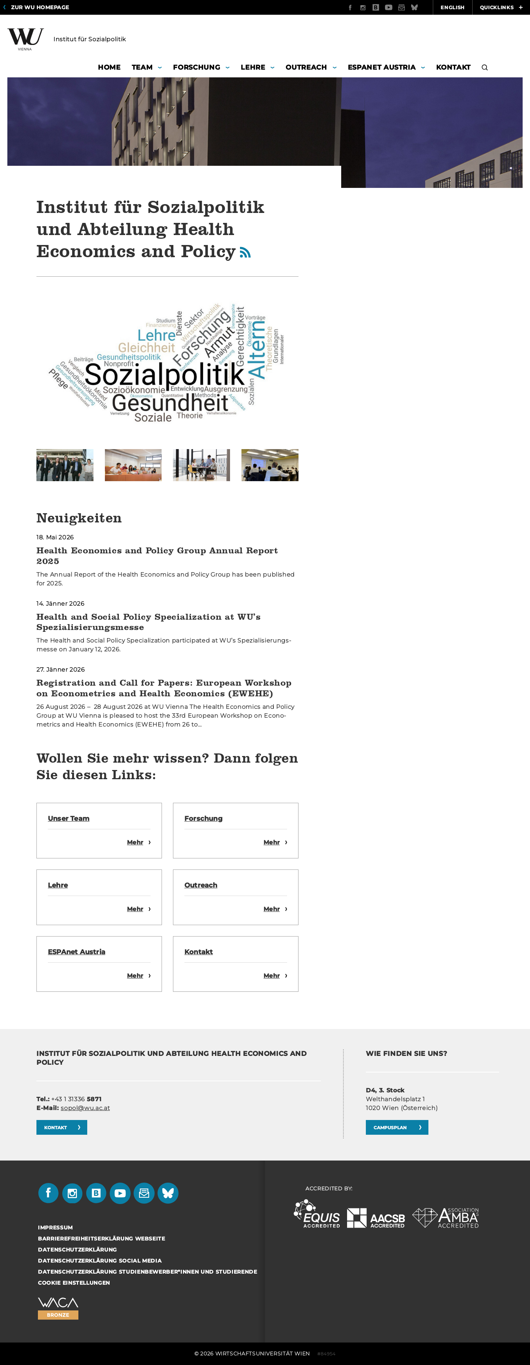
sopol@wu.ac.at (85, 1108)
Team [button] (142, 67)
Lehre (58, 885)
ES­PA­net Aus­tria (76, 952)
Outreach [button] (306, 67)
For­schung (203, 819)
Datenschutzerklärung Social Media (100, 1260)
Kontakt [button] (453, 67)
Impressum (55, 1227)
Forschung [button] (196, 67)
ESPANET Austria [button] (382, 67)
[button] (485, 68)
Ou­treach (201, 885)
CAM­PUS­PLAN (391, 1127)
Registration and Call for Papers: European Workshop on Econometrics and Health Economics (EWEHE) (164, 688)
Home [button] (109, 67)
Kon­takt (198, 952)
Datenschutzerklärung (77, 1249)
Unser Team (68, 819)
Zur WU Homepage (40, 7)
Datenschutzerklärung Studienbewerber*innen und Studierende (147, 1271)
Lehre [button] (253, 67)
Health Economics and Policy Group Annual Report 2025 (157, 556)
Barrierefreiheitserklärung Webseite (101, 1238)
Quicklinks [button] (501, 7)
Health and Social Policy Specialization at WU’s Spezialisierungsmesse (148, 622)
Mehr (135, 842)
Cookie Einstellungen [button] (74, 1283)
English (453, 7)
